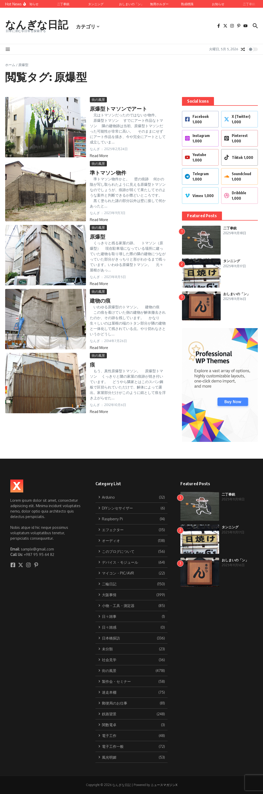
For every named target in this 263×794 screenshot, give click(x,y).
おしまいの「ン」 (236, 294)
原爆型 (98, 236)
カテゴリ (87, 26)
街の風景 (98, 100)
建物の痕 (100, 300)
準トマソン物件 (108, 172)
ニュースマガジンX (164, 785)
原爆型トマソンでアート (118, 108)
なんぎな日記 (36, 24)
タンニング (231, 261)
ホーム (10, 65)
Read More (99, 155)
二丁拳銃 (230, 228)
